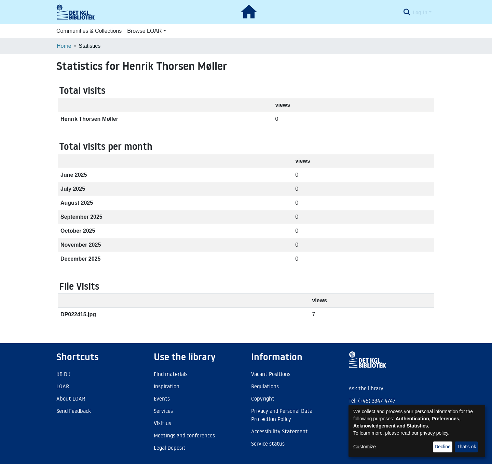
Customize (364, 446)
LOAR (62, 386)
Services (163, 410)
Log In (420, 12)
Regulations (265, 386)
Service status (268, 443)
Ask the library (365, 388)
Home (64, 46)
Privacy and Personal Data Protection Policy (281, 414)
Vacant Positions (270, 374)
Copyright (262, 398)
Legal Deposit (170, 447)
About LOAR (70, 398)
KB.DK (63, 374)
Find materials (171, 374)
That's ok (466, 446)
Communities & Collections (89, 31)
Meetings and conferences (184, 435)
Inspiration (166, 386)
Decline (443, 446)
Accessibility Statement (279, 431)
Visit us (162, 423)
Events (162, 398)
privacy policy (434, 433)
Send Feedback (73, 410)
